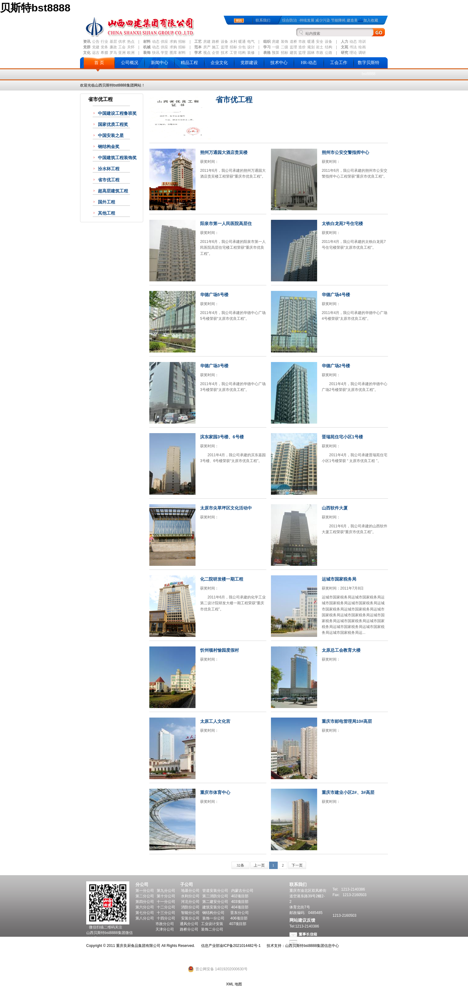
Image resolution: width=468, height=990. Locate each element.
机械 (147, 47)
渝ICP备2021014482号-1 (240, 946)
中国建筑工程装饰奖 (117, 157)
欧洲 (131, 52)
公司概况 (129, 62)
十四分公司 (166, 918)
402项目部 (239, 896)
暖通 (242, 41)
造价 (302, 47)
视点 (207, 52)
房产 (207, 47)
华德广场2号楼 (336, 365)
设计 (251, 47)
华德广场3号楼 (214, 365)
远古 (95, 52)
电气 (251, 41)
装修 (251, 52)
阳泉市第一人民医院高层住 (226, 223)
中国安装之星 (111, 135)
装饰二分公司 (212, 929)
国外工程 (106, 202)
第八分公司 (144, 918)
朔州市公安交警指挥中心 (345, 152)
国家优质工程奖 (113, 124)
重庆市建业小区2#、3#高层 (348, 792)
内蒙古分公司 (242, 890)
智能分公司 (190, 913)
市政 (302, 41)
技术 (224, 52)
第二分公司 (144, 896)
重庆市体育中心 (215, 792)
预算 (275, 52)
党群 (87, 47)
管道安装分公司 (215, 890)
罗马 (113, 52)
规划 (311, 47)
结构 (328, 47)
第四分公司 (144, 901)
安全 (319, 41)
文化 (87, 52)
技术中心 (279, 62)
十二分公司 (166, 907)
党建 (95, 47)
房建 (207, 41)
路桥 (215, 41)
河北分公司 (190, 901)
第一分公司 (144, 890)
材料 (147, 41)
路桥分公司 (189, 929)
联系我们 (263, 20)
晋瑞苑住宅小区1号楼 (342, 436)
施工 (215, 47)
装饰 (284, 41)
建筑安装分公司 (215, 907)
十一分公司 (166, 901)
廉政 (113, 47)
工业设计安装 (212, 924)
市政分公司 (164, 924)
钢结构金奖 (108, 146)
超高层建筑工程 (113, 191)
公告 (95, 41)
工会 (122, 47)
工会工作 (338, 62)
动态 (155, 41)
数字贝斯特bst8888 (368, 68)
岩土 (319, 47)
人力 (344, 41)
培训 (362, 41)
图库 (173, 52)
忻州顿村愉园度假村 (219, 650)
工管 (233, 52)
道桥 (293, 41)
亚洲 (122, 52)
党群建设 (249, 62)
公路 (328, 52)
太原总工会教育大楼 (341, 650)
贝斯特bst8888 (35, 8)
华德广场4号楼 (336, 294)
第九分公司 (166, 890)
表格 (267, 52)
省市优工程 (108, 180)
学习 (267, 47)
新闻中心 (159, 62)
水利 (233, 41)
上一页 (259, 865)
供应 (164, 41)
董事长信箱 (308, 934)
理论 (353, 52)
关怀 (131, 47)
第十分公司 (166, 896)
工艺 (198, 41)
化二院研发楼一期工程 (221, 579)
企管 (215, 52)
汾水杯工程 (108, 169)
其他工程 (106, 213)
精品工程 (189, 62)
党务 (104, 47)
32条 (240, 865)
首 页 (99, 62)
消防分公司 (190, 907)
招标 (182, 41)
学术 (198, 52)
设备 (224, 41)
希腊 (104, 52)
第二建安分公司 (215, 901)
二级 (284, 47)
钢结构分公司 (213, 913)
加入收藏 (370, 20)
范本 (198, 47)
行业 (104, 41)
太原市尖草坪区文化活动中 (226, 507)
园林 (311, 52)
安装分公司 (190, 918)
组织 (267, 41)
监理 (224, 47)
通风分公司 (189, 924)
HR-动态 (309, 62)
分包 (242, 47)
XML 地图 (234, 984)
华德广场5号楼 (214, 294)
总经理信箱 (308, 942)
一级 (275, 47)
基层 (113, 41)
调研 (362, 52)
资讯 (87, 41)
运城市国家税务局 (339, 579)
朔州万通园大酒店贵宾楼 (224, 152)
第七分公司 (144, 913)
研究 (344, 52)
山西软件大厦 (335, 507)
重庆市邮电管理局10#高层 (347, 721)
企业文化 (219, 62)
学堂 (164, 52)
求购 (173, 41)
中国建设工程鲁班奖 (117, 113)
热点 (131, 41)
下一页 (297, 865)
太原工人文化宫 (215, 721)
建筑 (293, 52)
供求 (122, 41)
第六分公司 (144, 907)
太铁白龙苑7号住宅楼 (342, 223)
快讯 (155, 52)
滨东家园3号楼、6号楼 (222, 436)
